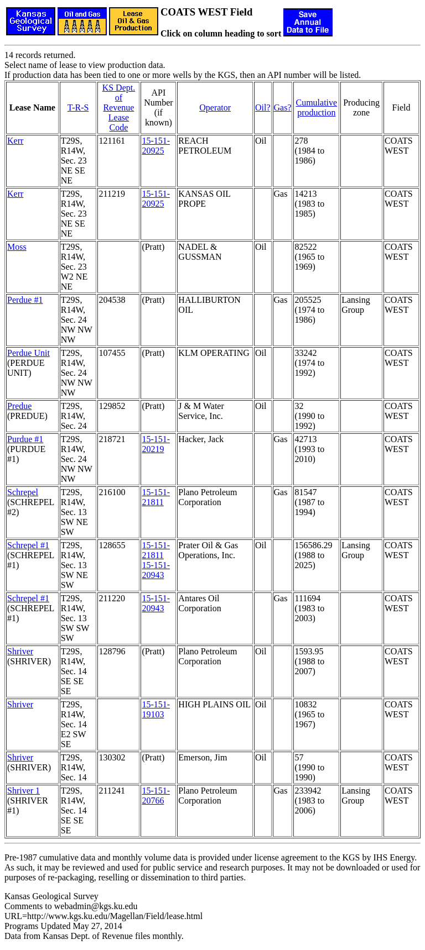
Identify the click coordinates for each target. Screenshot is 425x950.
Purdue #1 (25, 439)
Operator (215, 107)
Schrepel (22, 492)
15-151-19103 (156, 709)
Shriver (20, 651)
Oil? (263, 107)
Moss (17, 246)
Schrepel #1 (28, 545)
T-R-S (78, 107)
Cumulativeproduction (316, 107)
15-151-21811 (156, 497)
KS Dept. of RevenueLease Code (119, 107)
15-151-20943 (156, 570)
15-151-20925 (156, 145)
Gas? (283, 107)
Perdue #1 (25, 300)
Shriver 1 (23, 790)
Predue (19, 406)
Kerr (15, 140)
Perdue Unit (28, 353)
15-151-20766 (156, 795)
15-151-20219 (156, 444)
